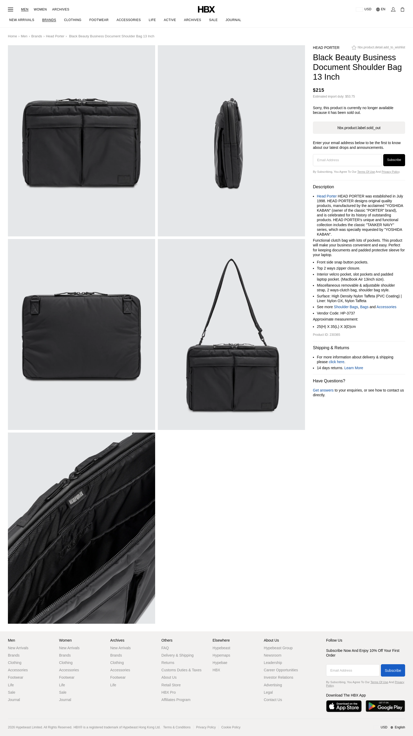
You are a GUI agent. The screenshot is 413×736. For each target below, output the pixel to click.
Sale (11, 692)
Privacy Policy (391, 171)
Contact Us (273, 700)
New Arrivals (18, 648)
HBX (216, 670)
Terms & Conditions (177, 727)
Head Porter (55, 36)
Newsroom (272, 655)
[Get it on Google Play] (385, 706)
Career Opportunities (281, 670)
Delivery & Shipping (177, 655)
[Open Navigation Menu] (10, 9)
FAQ (165, 648)
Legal (268, 692)
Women (40, 9)
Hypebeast (221, 648)
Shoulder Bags (346, 307)
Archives (60, 9)
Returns (167, 663)
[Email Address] (347, 160)
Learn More (353, 368)
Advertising (273, 685)
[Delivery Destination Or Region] (363, 9)
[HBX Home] (206, 9)
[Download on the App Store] (344, 706)
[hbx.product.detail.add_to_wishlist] (378, 49)
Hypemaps (221, 655)
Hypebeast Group (278, 648)
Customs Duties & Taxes (181, 670)
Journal (14, 700)
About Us (169, 677)
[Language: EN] (381, 9)
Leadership (273, 663)
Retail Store (171, 685)
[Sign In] (393, 9)
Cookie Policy (230, 727)
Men (24, 9)
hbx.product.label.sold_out (358, 128)
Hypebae (220, 663)
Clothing (14, 663)
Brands (36, 36)
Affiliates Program (175, 700)
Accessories (386, 307)
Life (11, 685)
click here (336, 362)
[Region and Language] (389, 727)
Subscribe (394, 160)
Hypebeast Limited (29, 727)
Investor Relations (278, 677)
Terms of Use (366, 171)
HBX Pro (168, 692)
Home (12, 36)
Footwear (15, 677)
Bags (364, 307)
